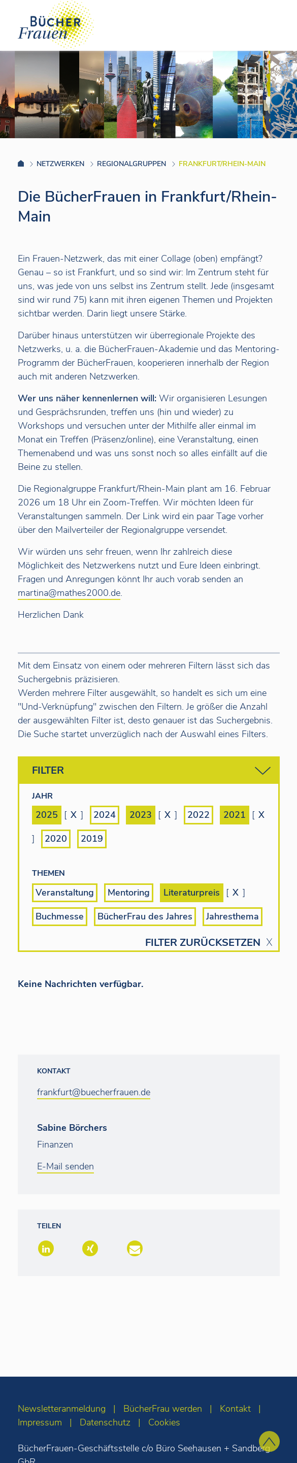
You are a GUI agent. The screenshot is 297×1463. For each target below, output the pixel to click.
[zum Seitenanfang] (269, 1441)
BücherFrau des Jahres (144, 916)
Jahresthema (232, 916)
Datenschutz (105, 1422)
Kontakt (235, 1409)
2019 (92, 839)
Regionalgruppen (131, 164)
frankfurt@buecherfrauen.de (93, 1092)
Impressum (40, 1422)
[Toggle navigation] (273, 25)
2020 (56, 839)
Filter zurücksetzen (202, 942)
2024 (104, 815)
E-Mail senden (65, 1166)
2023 (140, 815)
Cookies (164, 1422)
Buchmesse (60, 916)
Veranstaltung (65, 892)
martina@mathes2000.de (69, 593)
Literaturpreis (191, 892)
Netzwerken (60, 164)
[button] (45, 1249)
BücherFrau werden (162, 1409)
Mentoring (129, 892)
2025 (47, 815)
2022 (198, 815)
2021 (234, 815)
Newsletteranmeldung (62, 1409)
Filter (151, 771)
